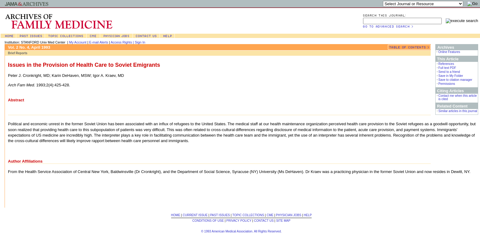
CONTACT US (264, 220)
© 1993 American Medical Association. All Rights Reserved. (241, 231)
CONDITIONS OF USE (208, 220)
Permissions (446, 83)
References (446, 64)
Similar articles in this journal (457, 111)
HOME (175, 215)
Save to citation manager (455, 79)
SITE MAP (283, 220)
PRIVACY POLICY (238, 220)
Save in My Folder (450, 75)
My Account (78, 42)
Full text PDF (447, 68)
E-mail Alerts (98, 42)
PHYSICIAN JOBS (288, 215)
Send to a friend (449, 72)
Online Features (449, 52)
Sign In (140, 42)
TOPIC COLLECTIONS (248, 215)
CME (270, 215)
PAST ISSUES (220, 215)
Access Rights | (123, 42)
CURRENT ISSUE (195, 215)
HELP (308, 215)
